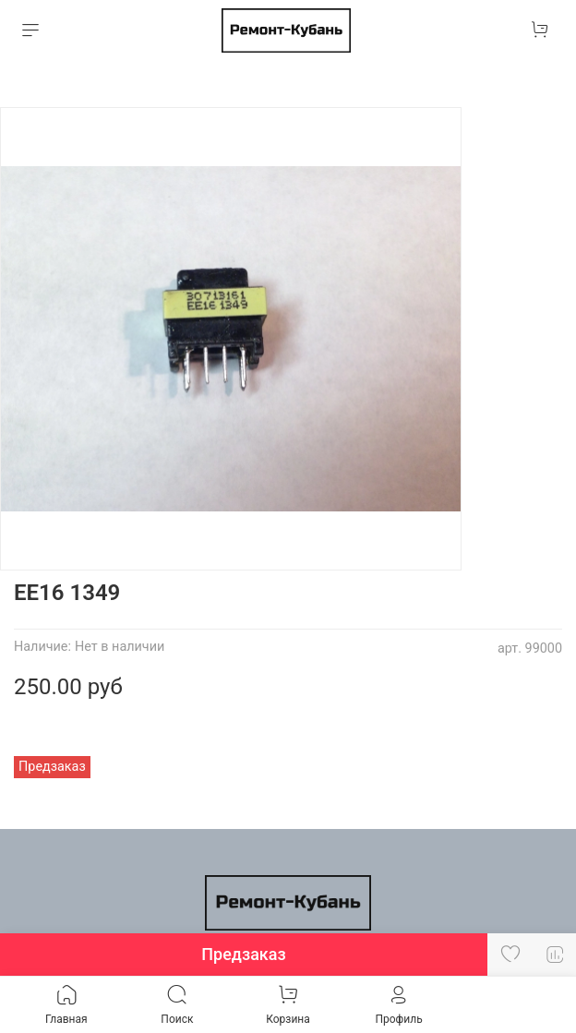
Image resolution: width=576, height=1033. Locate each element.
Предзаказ (243, 954)
